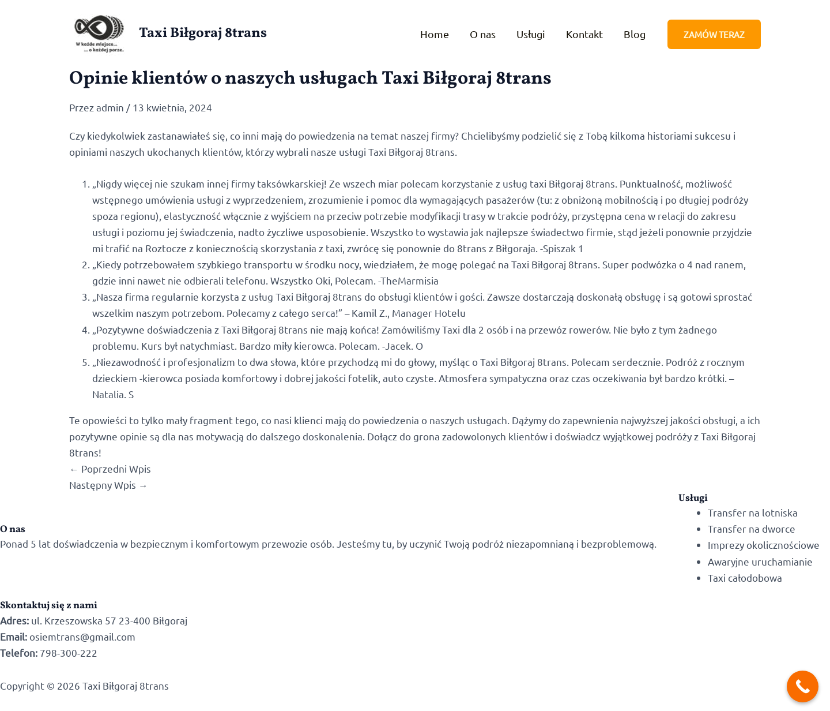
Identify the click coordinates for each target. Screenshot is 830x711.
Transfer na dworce (751, 528)
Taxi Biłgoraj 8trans (203, 33)
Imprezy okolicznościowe (764, 544)
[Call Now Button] (802, 686)
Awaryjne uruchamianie (760, 561)
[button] (714, 34)
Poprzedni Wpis (110, 468)
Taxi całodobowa (745, 577)
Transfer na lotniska (753, 512)
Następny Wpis (108, 484)
